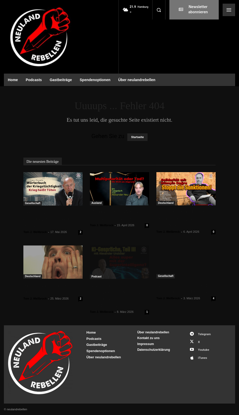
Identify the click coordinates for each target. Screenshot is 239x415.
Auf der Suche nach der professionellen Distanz (182, 288)
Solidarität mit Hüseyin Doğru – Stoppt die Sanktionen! (181, 218)
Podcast (96, 276)
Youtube (201, 347)
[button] (158, 10)
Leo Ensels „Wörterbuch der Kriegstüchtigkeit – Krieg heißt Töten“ (50, 218)
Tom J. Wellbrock (35, 232)
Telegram (202, 333)
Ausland (96, 203)
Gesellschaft (32, 203)
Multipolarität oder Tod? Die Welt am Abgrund (116, 215)
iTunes (200, 354)
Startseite (137, 137)
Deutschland (166, 203)
